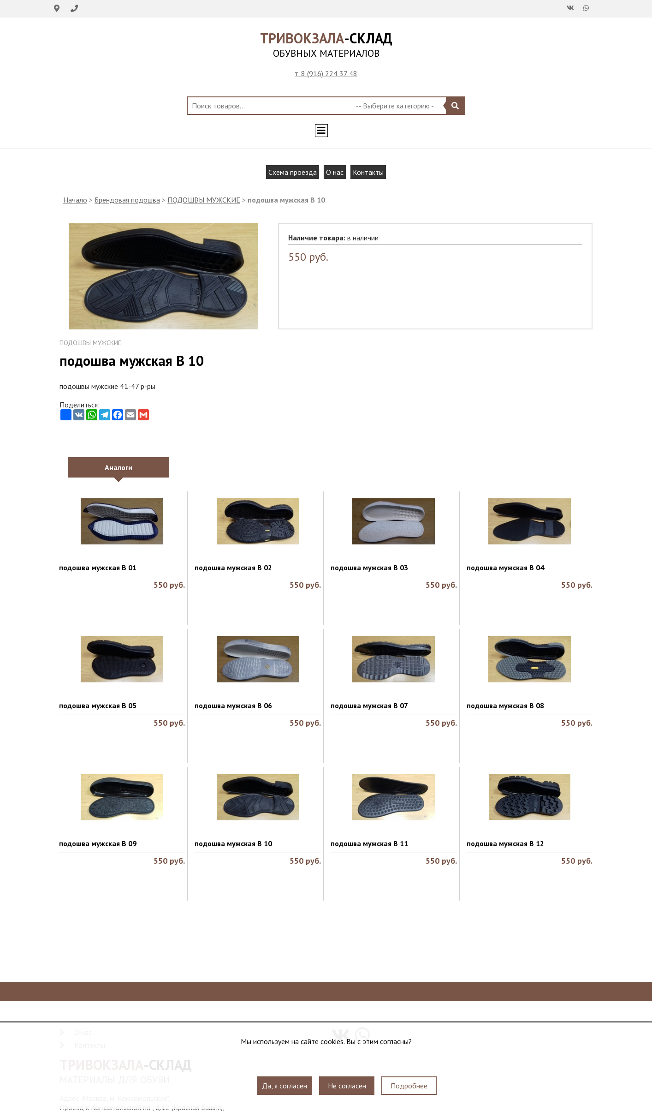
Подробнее (409, 1085)
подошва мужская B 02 (233, 567)
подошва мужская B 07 (369, 705)
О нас (335, 172)
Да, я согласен (284, 1085)
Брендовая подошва (127, 199)
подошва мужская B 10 (233, 843)
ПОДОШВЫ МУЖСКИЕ (203, 199)
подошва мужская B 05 (97, 705)
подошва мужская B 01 (97, 567)
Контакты (368, 172)
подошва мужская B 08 (505, 705)
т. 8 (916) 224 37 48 (326, 73)
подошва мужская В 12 (505, 843)
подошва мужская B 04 (505, 567)
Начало (75, 199)
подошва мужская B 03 (369, 567)
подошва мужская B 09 (97, 843)
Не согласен (347, 1085)
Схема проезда (292, 172)
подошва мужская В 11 (369, 843)
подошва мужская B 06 (233, 705)
